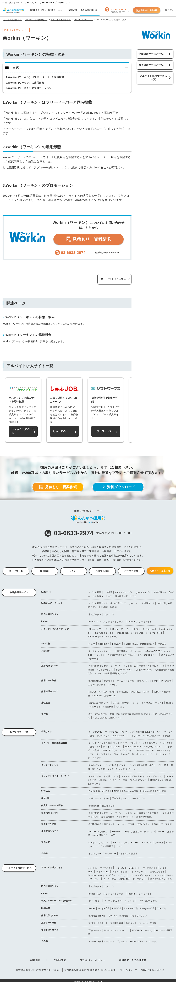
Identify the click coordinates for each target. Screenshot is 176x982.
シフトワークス (139, 871)
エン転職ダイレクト (104, 633)
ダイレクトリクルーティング (55, 629)
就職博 (95, 750)
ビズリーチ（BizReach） (146, 629)
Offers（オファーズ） (99, 629)
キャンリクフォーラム (107, 754)
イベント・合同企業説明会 (54, 743)
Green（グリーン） (121, 629)
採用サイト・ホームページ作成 (119, 681)
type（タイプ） (143, 592)
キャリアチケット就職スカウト (104, 776)
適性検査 (45, 702)
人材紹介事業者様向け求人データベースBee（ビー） (133, 655)
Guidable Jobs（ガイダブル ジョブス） (107, 875)
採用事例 (44, 571)
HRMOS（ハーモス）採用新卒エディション (133, 831)
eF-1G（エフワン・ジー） (126, 703)
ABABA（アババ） (139, 780)
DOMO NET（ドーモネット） (133, 879)
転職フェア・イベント (52, 603)
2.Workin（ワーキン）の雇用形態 (25, 82)
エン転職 (108, 592)
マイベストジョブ (120, 871)
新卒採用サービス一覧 (151, 64)
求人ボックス (95, 614)
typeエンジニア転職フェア (142, 603)
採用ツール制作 (48, 680)
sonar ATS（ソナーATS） (105, 695)
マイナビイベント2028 (100, 743)
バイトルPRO (102, 871)
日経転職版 (97, 596)
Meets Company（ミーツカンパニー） (144, 746)
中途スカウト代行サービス (152, 666)
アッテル (159, 703)
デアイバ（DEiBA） (113, 746)
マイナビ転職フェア (98, 603)
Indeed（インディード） (140, 622)
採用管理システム (49, 691)
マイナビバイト (150, 868)
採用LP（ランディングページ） (103, 684)
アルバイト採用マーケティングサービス (108, 941)
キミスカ (125, 776)
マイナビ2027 (111, 732)
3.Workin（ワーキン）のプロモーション (29, 88)
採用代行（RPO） (50, 666)
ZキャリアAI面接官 (98, 714)
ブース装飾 (166, 681)
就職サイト (46, 731)
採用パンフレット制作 (147, 681)
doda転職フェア (118, 603)
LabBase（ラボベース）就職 (113, 780)
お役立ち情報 (102, 571)
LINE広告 (117, 644)
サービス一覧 (16, 571)
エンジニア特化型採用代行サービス (112, 673)
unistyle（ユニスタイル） (148, 732)
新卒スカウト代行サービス (152, 813)
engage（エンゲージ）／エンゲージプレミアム (140, 633)
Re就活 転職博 (109, 607)
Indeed (44, 621)
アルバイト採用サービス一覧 (153, 77)
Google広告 (104, 644)
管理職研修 (94, 806)
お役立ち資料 (131, 571)
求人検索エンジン (49, 614)
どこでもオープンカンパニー (103, 853)
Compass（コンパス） (100, 703)
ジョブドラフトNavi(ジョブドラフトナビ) (149, 735)
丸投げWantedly (144, 669)
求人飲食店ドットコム (125, 596)
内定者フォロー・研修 (52, 805)
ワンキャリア (127, 732)
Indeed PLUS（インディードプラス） (107, 622)
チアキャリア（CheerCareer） (112, 735)
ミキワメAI (147, 703)
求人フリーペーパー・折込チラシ (57, 900)
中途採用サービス (19, 592)
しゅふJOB (120, 868)
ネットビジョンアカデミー (101, 651)
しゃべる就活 (127, 754)
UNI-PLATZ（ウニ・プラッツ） (117, 750)
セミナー (73, 571)
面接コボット (95, 930)
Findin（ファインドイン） (116, 930)
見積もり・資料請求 (88, 239)
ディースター (95, 901)
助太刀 (109, 596)
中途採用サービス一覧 (151, 53)
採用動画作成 (95, 681)
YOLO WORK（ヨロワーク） (107, 718)
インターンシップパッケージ (121, 769)
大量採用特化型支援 (98, 666)
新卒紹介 (45, 798)
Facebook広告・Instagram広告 (139, 644)
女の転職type (159, 592)
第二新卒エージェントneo (129, 651)
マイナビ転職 (95, 592)
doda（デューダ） (124, 592)
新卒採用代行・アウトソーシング (117, 817)
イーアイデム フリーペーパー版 (119, 901)
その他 (44, 713)
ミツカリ (120, 706)
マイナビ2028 (95, 732)
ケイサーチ (158, 875)
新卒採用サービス (19, 732)
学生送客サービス (120, 798)
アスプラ (96, 758)
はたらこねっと (157, 871)
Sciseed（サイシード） (148, 754)
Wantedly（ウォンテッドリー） (103, 636)
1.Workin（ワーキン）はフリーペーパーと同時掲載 (35, 77)
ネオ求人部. (122, 692)
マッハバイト (106, 868)
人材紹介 (45, 651)
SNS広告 (45, 643)
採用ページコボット (98, 923)
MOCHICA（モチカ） (141, 692)
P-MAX (92, 644)
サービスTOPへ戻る (113, 279)
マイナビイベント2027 (124, 743)
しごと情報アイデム (147, 901)
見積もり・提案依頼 (146, 10)
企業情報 (35, 960)
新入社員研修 (108, 806)
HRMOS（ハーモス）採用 (101, 692)
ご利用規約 (60, 960)
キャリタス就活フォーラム (151, 743)
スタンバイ (109, 614)
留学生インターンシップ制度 (103, 765)
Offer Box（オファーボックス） (148, 776)
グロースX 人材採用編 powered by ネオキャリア (133, 714)
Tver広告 (161, 644)
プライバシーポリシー (92, 960)
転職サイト (46, 592)
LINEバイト (134, 868)
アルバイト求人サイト (52, 867)
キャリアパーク (139, 798)
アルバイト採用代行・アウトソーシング (128, 916)
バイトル (93, 868)
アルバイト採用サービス (19, 868)
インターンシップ (49, 765)
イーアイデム (109, 879)
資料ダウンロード (118, 487)
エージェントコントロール (123, 666)
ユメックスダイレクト (139, 875)
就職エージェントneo (99, 798)
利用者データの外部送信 (132, 960)
